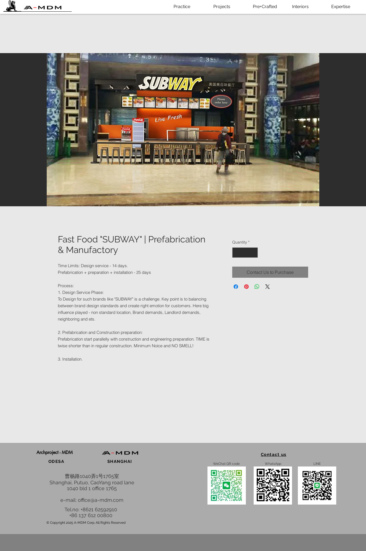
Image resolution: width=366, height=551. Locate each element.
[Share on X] (267, 286)
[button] (54, 452)
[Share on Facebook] (236, 286)
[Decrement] (236, 252)
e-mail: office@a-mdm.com (91, 500)
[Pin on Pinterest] (246, 286)
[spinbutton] (245, 252)
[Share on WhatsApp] (257, 286)
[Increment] (253, 252)
